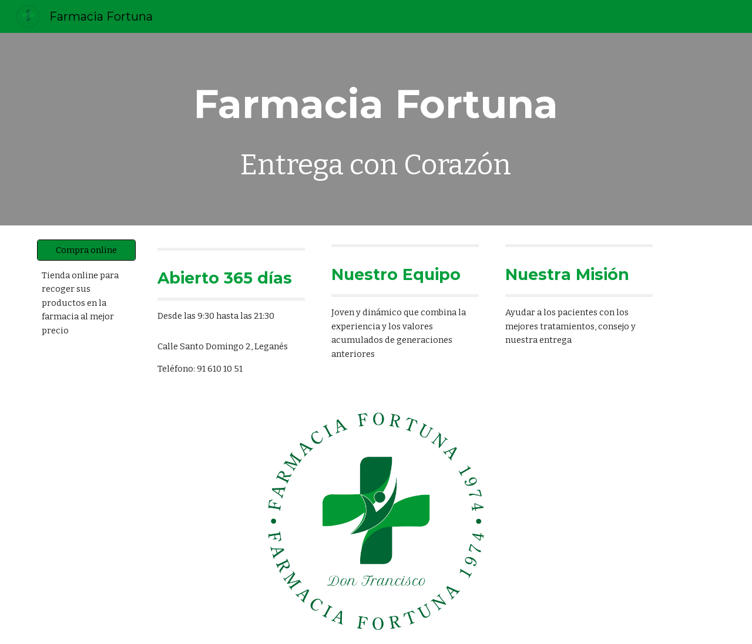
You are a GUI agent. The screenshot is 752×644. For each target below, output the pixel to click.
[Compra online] (86, 250)
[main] (376, 129)
